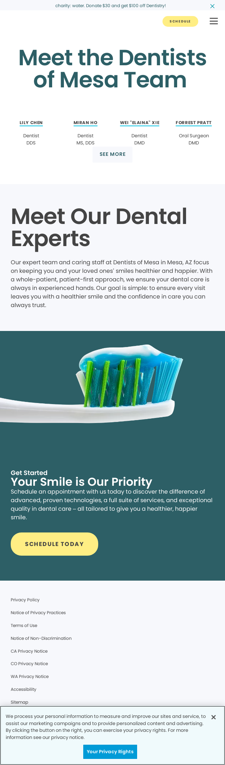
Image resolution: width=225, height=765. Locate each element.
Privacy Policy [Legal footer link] (25, 600)
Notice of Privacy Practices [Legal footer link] (38, 613)
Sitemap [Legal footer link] (19, 702)
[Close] (213, 717)
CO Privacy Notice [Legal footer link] (29, 664)
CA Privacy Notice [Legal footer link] (29, 651)
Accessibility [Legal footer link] (23, 689)
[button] (214, 21)
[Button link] (180, 21)
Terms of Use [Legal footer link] (24, 625)
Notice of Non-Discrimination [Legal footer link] (41, 638)
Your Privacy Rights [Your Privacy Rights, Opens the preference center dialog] (110, 751)
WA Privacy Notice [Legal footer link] (30, 676)
